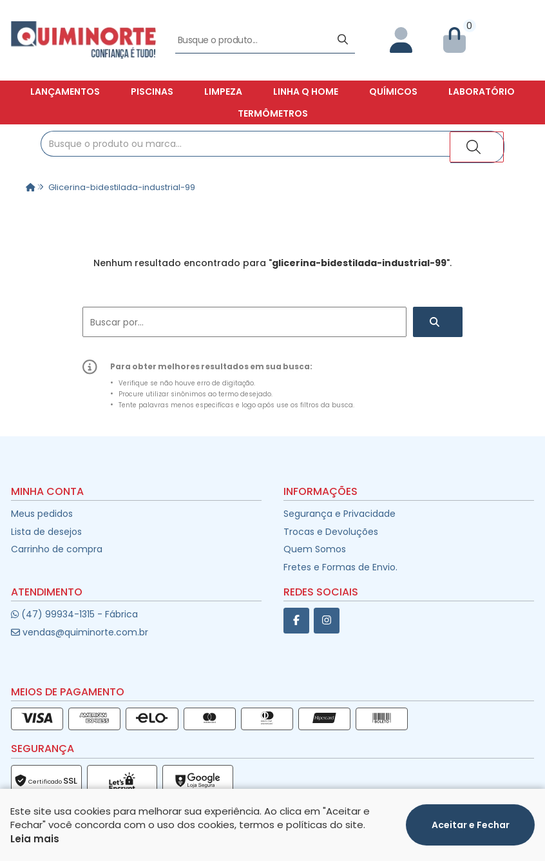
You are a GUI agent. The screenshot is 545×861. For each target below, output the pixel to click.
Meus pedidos (42, 513)
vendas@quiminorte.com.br (79, 632)
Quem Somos (314, 549)
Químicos (393, 91)
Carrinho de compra (56, 549)
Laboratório (481, 91)
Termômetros (273, 113)
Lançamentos (65, 91)
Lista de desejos (46, 531)
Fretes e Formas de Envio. (340, 567)
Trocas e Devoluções (330, 531)
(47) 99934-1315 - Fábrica (74, 614)
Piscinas (152, 91)
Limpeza (223, 91)
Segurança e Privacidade (339, 513)
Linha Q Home (305, 91)
